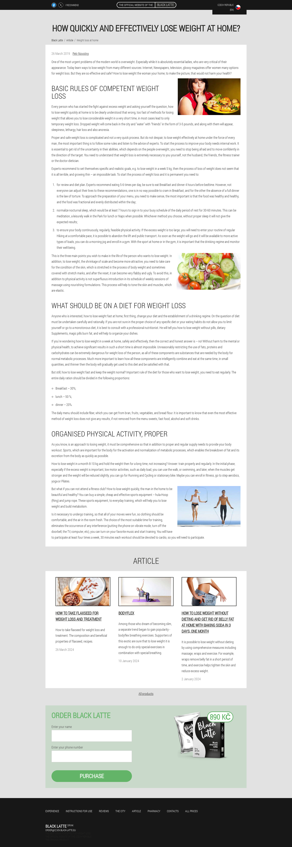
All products (146, 693)
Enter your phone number (67, 747)
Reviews (104, 811)
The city (120, 811)
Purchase (92, 776)
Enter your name (61, 726)
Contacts (173, 811)
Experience (52, 811)
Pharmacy (154, 811)
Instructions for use (79, 811)
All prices (191, 811)
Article (136, 811)
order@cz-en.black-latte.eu (60, 830)
